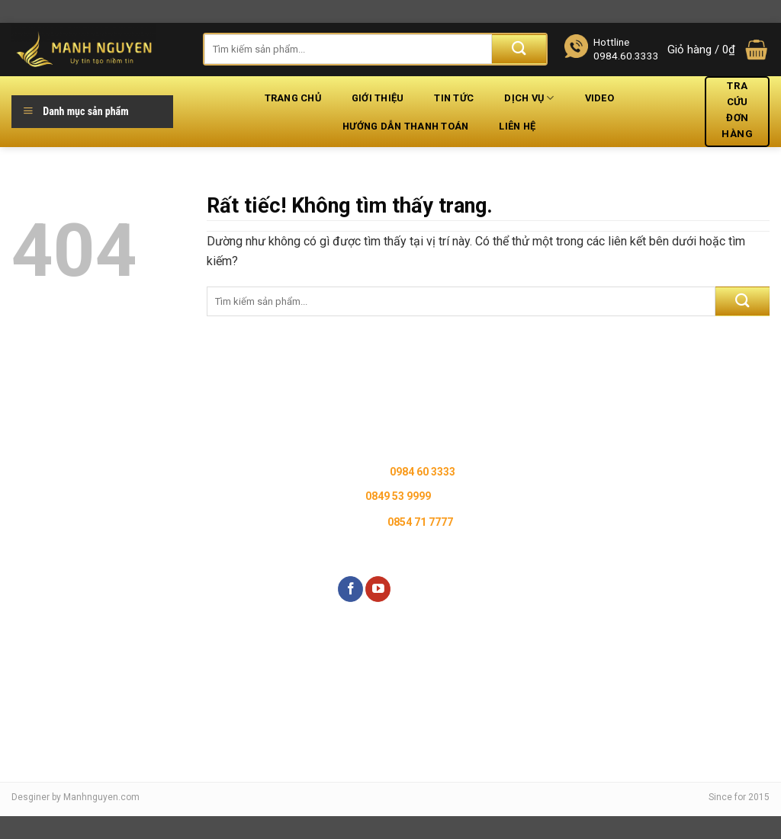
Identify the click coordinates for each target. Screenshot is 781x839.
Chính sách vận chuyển (211, 520)
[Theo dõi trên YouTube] (377, 589)
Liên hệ (517, 126)
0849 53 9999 (398, 496)
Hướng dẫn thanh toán (405, 126)
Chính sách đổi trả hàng (213, 494)
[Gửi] (519, 49)
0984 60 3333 (422, 472)
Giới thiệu (378, 98)
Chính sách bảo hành (207, 440)
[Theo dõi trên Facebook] (350, 589)
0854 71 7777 (420, 522)
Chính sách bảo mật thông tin (227, 467)
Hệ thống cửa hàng (72, 467)
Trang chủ (293, 98)
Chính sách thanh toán (211, 547)
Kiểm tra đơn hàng (70, 586)
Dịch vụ (529, 98)
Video (599, 98)
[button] (718, 50)
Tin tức (454, 98)
